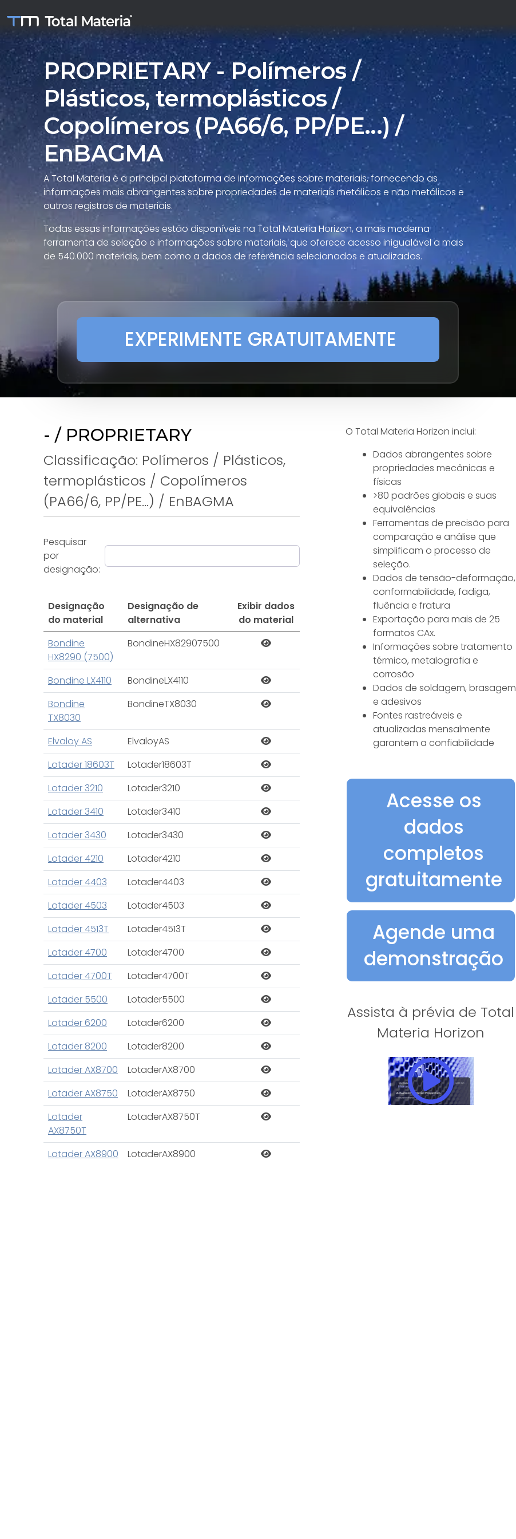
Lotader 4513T (78, 929)
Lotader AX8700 (83, 1069)
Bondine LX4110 (80, 680)
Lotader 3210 (75, 788)
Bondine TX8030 (66, 710)
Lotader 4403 (77, 882)
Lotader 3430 (77, 835)
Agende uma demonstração (433, 945)
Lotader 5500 (78, 999)
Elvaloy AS (70, 741)
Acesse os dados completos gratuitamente (434, 840)
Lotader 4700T (80, 975)
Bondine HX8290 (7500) (80, 650)
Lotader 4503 (77, 905)
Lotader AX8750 (83, 1093)
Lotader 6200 (77, 1022)
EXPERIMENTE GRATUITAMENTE (260, 339)
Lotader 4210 (76, 858)
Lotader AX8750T (67, 1123)
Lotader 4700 (77, 952)
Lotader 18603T (81, 764)
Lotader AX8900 (83, 1154)
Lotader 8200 (77, 1046)
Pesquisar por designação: (71, 555)
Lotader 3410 (76, 811)
